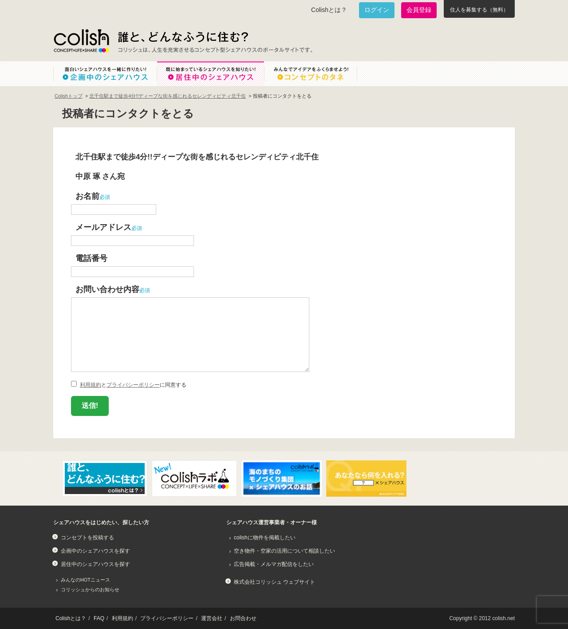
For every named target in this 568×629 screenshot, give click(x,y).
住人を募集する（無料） (479, 10)
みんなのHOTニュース (85, 579)
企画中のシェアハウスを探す (95, 551)
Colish (81, 40)
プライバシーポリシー (133, 385)
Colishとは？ (329, 9)
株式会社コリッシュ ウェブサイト (274, 582)
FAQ (99, 618)
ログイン (376, 9)
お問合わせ (243, 618)
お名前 (87, 196)
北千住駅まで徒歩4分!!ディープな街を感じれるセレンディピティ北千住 (167, 96)
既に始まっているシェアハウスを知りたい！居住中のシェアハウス (210, 73)
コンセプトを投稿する (87, 537)
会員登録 (418, 9)
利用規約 (90, 385)
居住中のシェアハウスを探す (95, 564)
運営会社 (211, 618)
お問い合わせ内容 (107, 289)
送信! (90, 405)
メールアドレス (103, 227)
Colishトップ (69, 96)
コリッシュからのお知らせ (90, 589)
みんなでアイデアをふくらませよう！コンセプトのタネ (317, 73)
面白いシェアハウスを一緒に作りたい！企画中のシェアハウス (105, 73)
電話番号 (91, 258)
